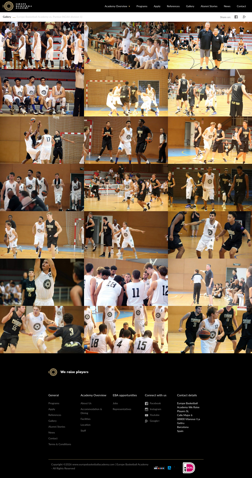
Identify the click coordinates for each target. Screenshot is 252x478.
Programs (141, 6)
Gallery (190, 6)
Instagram (155, 409)
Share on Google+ (244, 17)
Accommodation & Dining (91, 411)
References (173, 6)
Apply (157, 6)
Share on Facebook (236, 17)
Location (85, 424)
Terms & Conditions (59, 444)
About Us (85, 403)
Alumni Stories (209, 6)
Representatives (122, 409)
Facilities (85, 418)
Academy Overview (116, 6)
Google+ (155, 420)
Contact (241, 6)
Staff (83, 430)
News (227, 6)
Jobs (115, 403)
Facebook (155, 403)
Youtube (154, 414)
